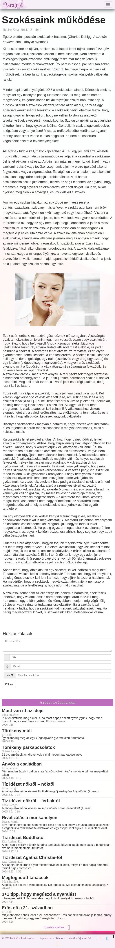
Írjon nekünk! (86, 938)
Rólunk (59, 938)
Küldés (9, 684)
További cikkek (57, 927)
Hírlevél (71, 938)
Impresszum (45, 938)
